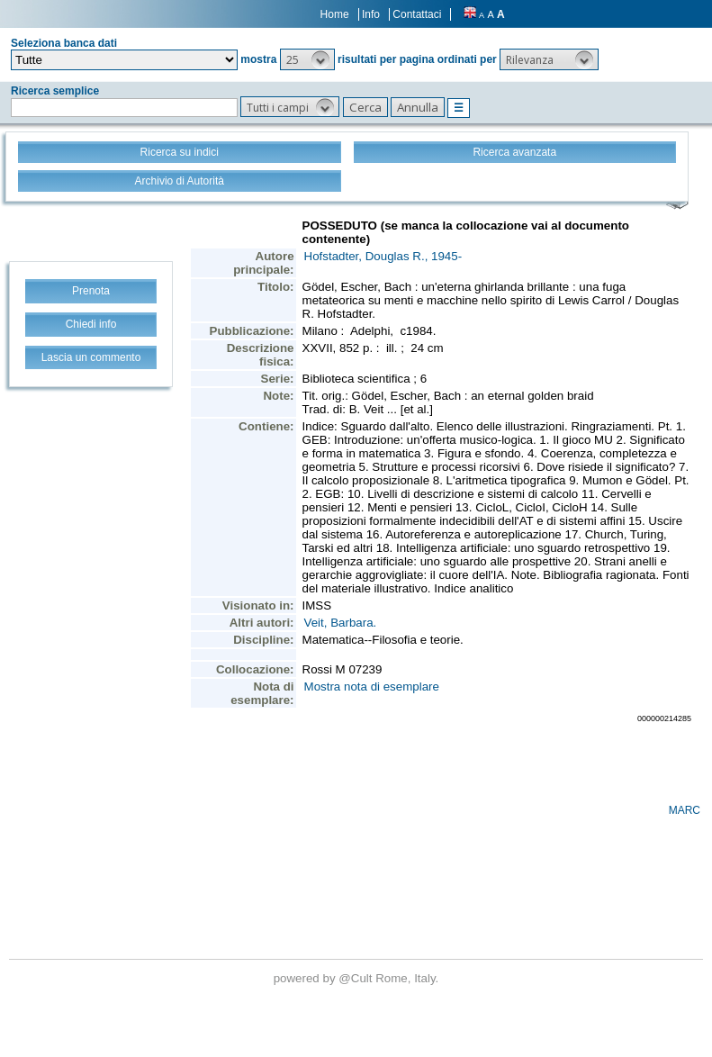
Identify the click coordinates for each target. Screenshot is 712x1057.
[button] (307, 59)
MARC (684, 810)
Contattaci (416, 14)
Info (371, 14)
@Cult (356, 978)
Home (334, 14)
